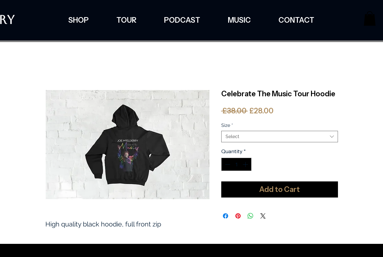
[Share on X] (263, 216)
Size (227, 125)
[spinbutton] (236, 164)
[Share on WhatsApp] (250, 216)
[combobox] (279, 136)
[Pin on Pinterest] (238, 216)
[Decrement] (226, 164)
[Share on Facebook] (225, 216)
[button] (370, 18)
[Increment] (246, 164)
